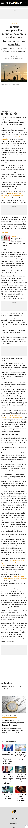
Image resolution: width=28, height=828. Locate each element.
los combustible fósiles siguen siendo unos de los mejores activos (12, 563)
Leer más (4, 232)
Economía (14, 23)
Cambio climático (7, 689)
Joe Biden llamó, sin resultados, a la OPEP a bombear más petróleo (12, 196)
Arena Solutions (14, 823)
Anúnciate (14, 821)
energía (4, 687)
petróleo (11, 687)
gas (18, 687)
